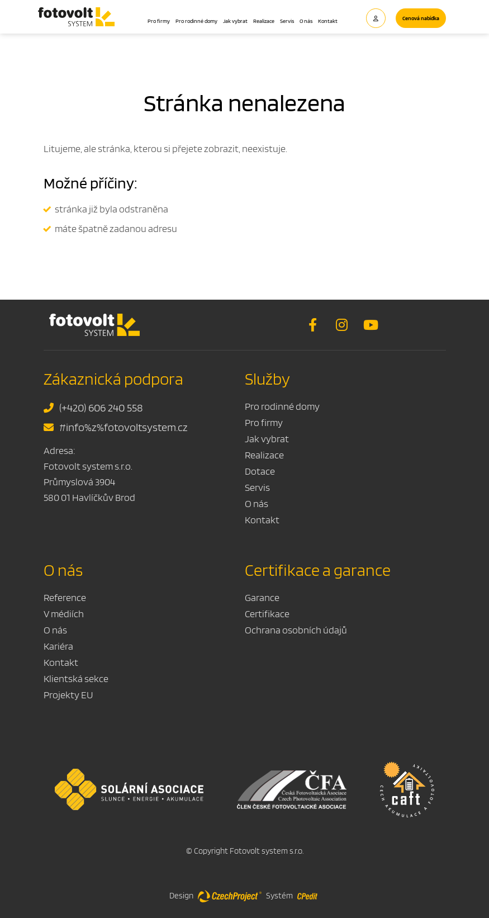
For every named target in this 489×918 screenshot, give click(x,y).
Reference (65, 597)
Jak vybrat (235, 20)
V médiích (64, 613)
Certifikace (267, 613)
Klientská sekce (76, 678)
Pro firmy (159, 20)
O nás (306, 20)
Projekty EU (68, 695)
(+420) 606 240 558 (93, 407)
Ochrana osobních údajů (296, 630)
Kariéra (58, 646)
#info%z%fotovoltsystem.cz (116, 427)
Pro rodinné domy (196, 20)
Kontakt (328, 20)
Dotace (260, 471)
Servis (287, 20)
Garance (262, 597)
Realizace (263, 20)
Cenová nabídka (420, 18)
